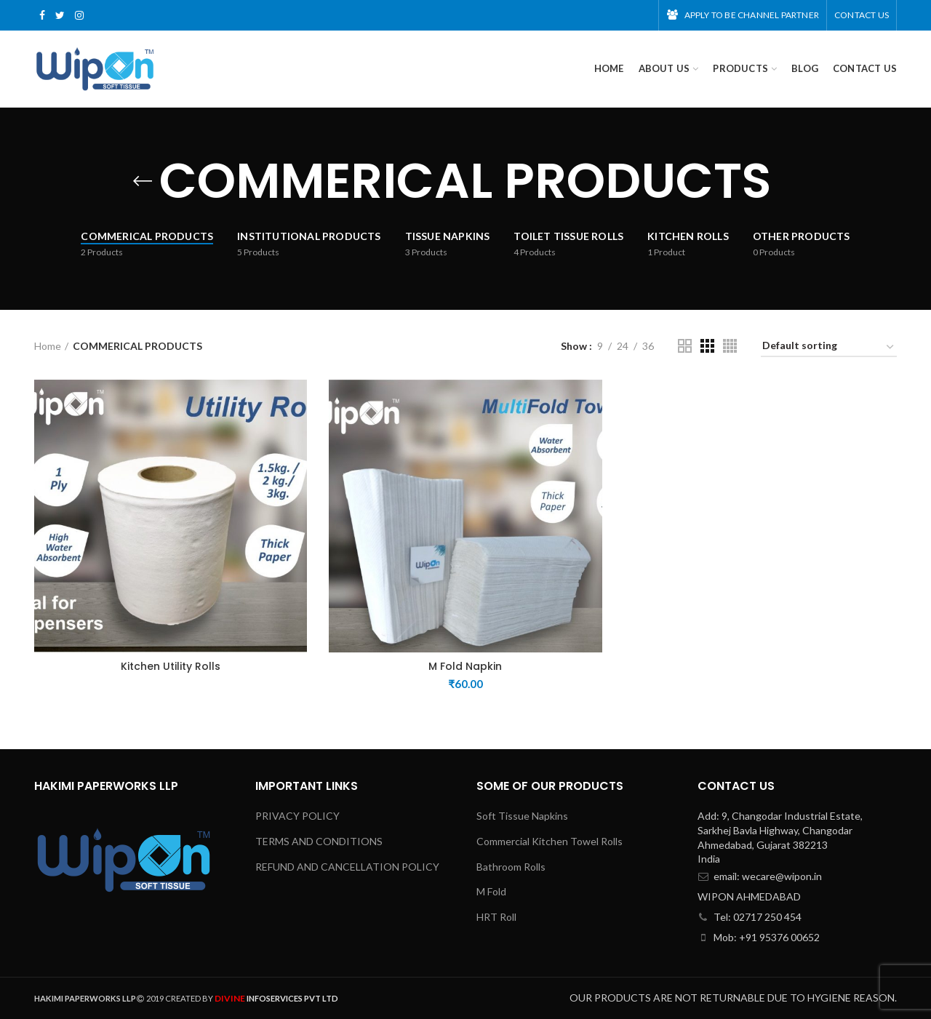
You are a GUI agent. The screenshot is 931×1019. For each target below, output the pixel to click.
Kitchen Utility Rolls (170, 666)
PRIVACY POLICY (297, 816)
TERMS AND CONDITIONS (319, 841)
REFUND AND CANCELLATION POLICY (347, 866)
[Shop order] (829, 348)
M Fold (491, 891)
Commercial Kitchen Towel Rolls (549, 841)
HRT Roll (496, 917)
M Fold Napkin (465, 666)
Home (47, 346)
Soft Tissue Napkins (522, 816)
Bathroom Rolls (511, 866)
